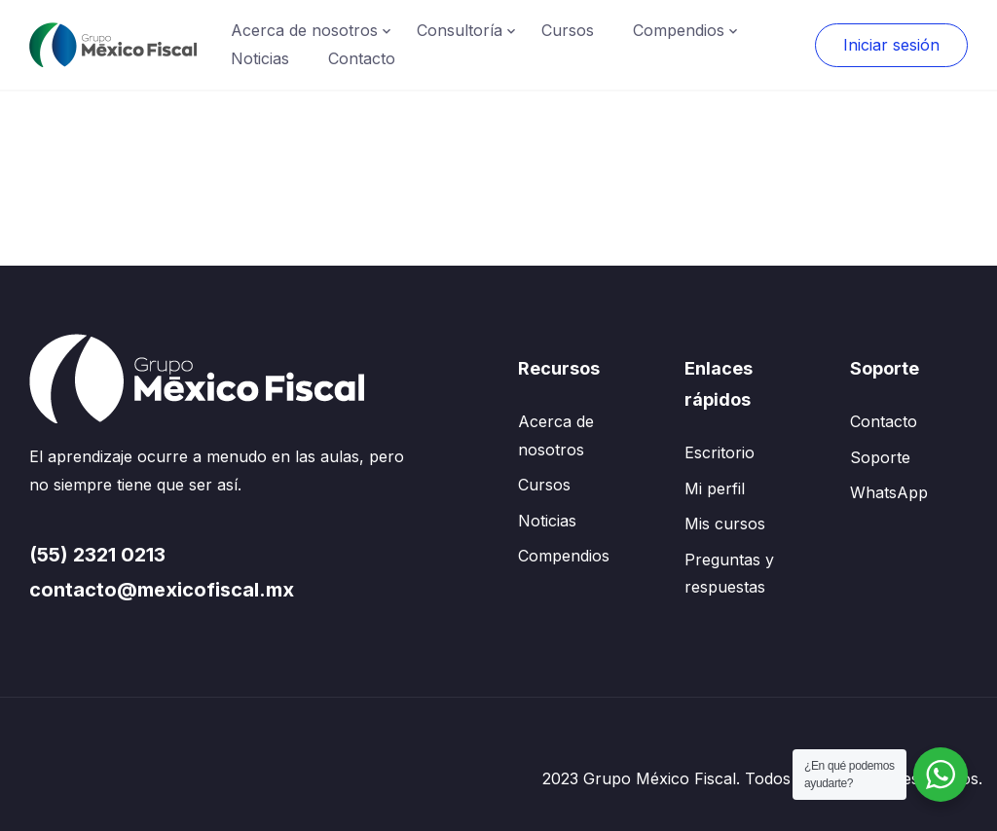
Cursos (567, 30)
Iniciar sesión (891, 44)
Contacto (361, 58)
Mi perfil (714, 488)
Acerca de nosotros (304, 30)
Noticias (260, 58)
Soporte (880, 457)
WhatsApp (889, 492)
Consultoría (459, 30)
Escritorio (719, 452)
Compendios (678, 30)
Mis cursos (724, 523)
